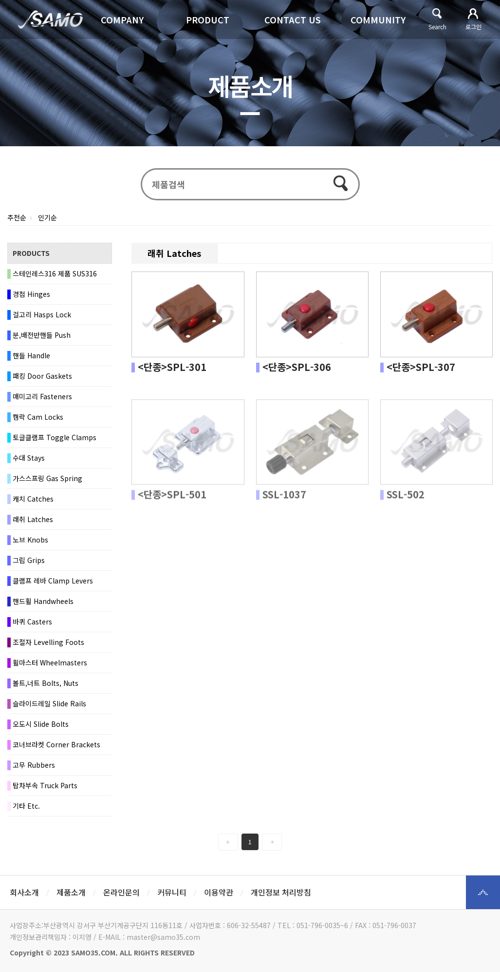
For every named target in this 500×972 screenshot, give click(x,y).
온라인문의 (121, 892)
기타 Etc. (26, 806)
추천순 (16, 218)
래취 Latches (33, 520)
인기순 (47, 218)
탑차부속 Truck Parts (45, 786)
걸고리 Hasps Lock (42, 315)
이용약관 (218, 892)
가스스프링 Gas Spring (47, 479)
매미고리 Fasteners (42, 397)
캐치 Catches (33, 499)
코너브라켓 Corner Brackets (56, 745)
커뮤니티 (171, 892)
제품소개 (71, 892)
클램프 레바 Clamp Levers (53, 581)
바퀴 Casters (32, 622)
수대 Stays (29, 458)
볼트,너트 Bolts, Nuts (45, 683)
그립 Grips (29, 560)
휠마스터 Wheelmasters (50, 663)
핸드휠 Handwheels (43, 601)
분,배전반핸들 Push (42, 335)
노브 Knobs (30, 540)
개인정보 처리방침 (281, 892)
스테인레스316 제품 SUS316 (55, 274)
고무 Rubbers (34, 765)
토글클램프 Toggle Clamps (54, 438)
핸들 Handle (31, 356)
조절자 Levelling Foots (48, 642)
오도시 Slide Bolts (41, 724)
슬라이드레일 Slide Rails (49, 704)
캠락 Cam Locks (38, 417)
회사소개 (24, 892)
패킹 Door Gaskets (42, 376)
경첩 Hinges (31, 294)
